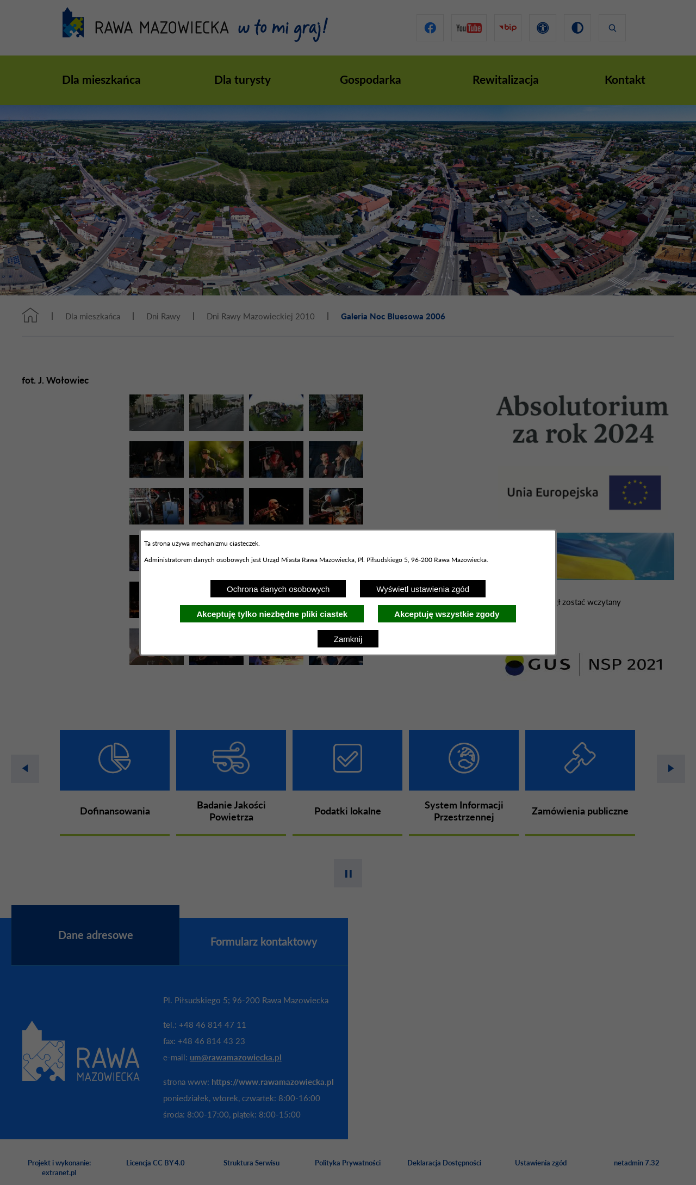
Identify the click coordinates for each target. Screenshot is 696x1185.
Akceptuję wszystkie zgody (446, 614)
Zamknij (348, 639)
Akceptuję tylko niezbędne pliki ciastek (271, 614)
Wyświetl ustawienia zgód (422, 589)
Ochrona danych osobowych (278, 589)
